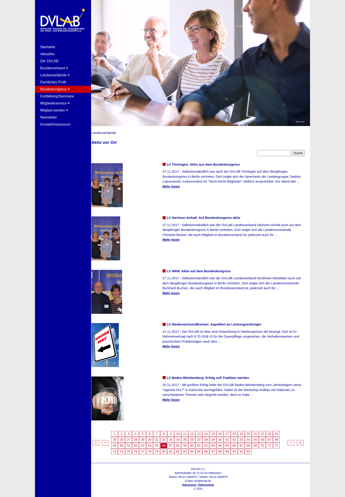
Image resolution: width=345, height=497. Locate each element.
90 (238, 449)
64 (224, 443)
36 (196, 437)
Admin (200, 490)
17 (231, 431)
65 (231, 443)
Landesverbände (55, 75)
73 (118, 449)
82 (182, 449)
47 (273, 437)
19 (245, 431)
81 (174, 449)
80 (167, 449)
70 (266, 443)
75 (132, 449)
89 (231, 449)
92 (252, 449)
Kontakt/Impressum (55, 124)
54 (153, 443)
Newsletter (48, 117)
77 (146, 449)
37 (203, 437)
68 (252, 443)
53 (146, 443)
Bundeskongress (55, 89)
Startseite (47, 47)
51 (132, 443)
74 (125, 449)
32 (167, 437)
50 (125, 443)
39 (217, 437)
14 (210, 431)
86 (210, 449)
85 (203, 449)
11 (189, 431)
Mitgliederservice (55, 103)
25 (118, 437)
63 (217, 443)
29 (146, 437)
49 (118, 443)
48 (280, 437)
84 (196, 449)
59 (189, 443)
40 (224, 437)
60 (196, 443)
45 (259, 437)
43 (245, 437)
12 (196, 431)
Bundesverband (54, 68)
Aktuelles (47, 54)
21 (259, 431)
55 (160, 443)
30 (153, 437)
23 (273, 431)
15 (217, 431)
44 (252, 437)
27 (132, 437)
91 (245, 449)
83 (189, 449)
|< (100, 440)
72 (280, 443)
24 (280, 431)
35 (189, 437)
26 (125, 437)
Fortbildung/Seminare (57, 96)
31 (160, 437)
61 (203, 443)
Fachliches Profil (53, 82)
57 (174, 443)
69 (259, 443)
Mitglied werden (54, 110)
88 (224, 449)
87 (217, 449)
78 (153, 449)
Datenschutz (208, 482)
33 (174, 437)
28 (139, 437)
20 (252, 431)
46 (266, 437)
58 (182, 443)
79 (160, 449)
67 (245, 443)
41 (231, 437)
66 (238, 443)
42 (238, 437)
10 (182, 431)
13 (203, 431)
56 (167, 443)
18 (238, 431)
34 (182, 437)
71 (273, 443)
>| (300, 440)
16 (224, 431)
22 (266, 431)
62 (210, 443)
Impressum (191, 482)
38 (210, 437)
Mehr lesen (173, 184)
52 (139, 443)
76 (139, 449)
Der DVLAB (49, 61)
